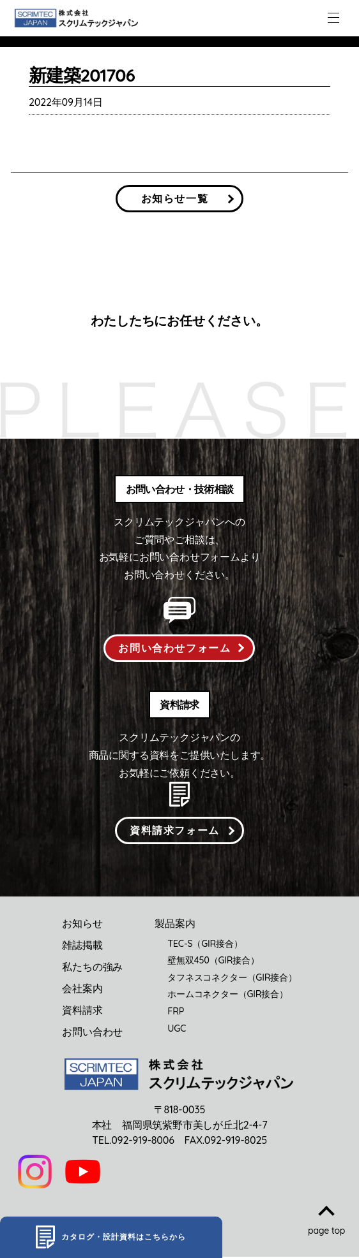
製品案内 (175, 924)
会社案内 (82, 989)
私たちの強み (92, 967)
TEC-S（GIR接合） (204, 944)
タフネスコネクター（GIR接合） (231, 978)
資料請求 (82, 1010)
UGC (176, 1029)
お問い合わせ (92, 1032)
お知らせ (82, 924)
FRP (175, 1012)
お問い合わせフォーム (174, 647)
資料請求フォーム (175, 830)
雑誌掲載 (82, 945)
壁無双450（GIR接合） (213, 961)
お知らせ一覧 (175, 198)
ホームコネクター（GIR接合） (227, 994)
